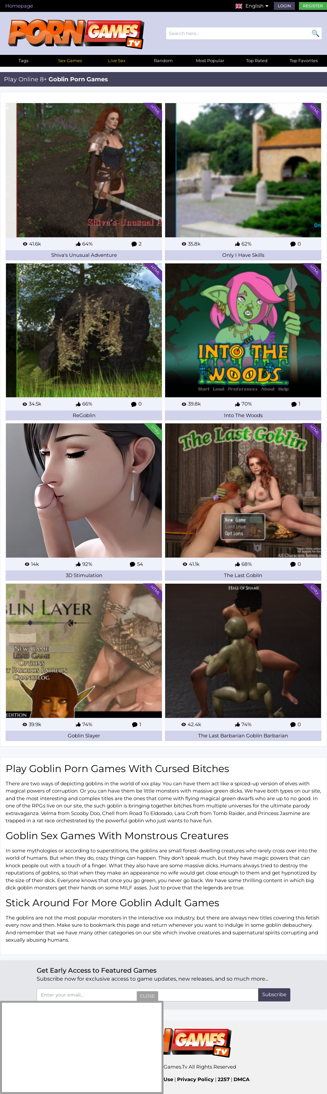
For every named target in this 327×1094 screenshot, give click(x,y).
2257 (224, 1079)
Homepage (19, 6)
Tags (23, 60)
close (147, 995)
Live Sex (117, 60)
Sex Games (70, 60)
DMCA (241, 1079)
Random (163, 60)
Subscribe (274, 994)
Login (284, 5)
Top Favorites (304, 60)
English (254, 6)
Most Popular (210, 60)
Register (313, 5)
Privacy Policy (195, 1079)
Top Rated (257, 60)
